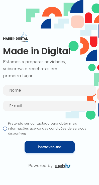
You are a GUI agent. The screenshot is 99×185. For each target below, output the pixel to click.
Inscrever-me (49, 147)
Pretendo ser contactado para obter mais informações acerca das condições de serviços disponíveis (47, 128)
